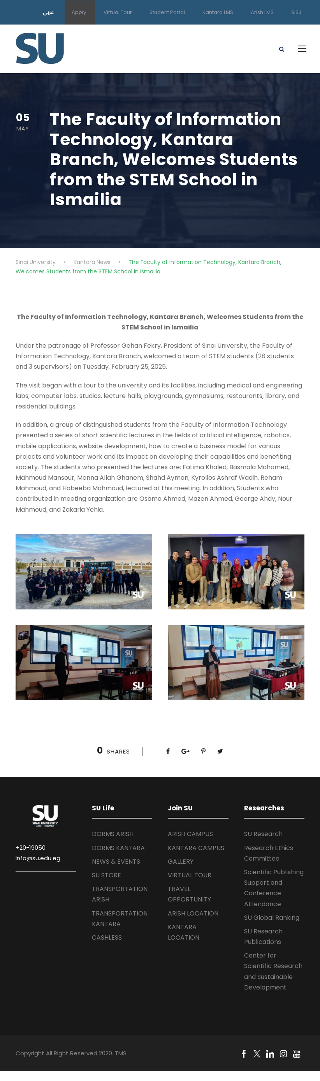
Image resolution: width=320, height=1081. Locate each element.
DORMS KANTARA (118, 847)
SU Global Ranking (271, 917)
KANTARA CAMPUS (196, 847)
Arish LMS (262, 12)
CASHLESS (107, 937)
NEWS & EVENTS (116, 861)
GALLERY (180, 861)
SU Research (263, 833)
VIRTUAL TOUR (189, 875)
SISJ (296, 12)
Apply (79, 12)
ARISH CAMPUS (190, 833)
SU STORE (106, 875)
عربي (48, 12)
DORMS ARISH (113, 833)
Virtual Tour (118, 12)
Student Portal (167, 12)
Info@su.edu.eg (38, 858)
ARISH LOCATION (193, 913)
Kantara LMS (217, 12)
